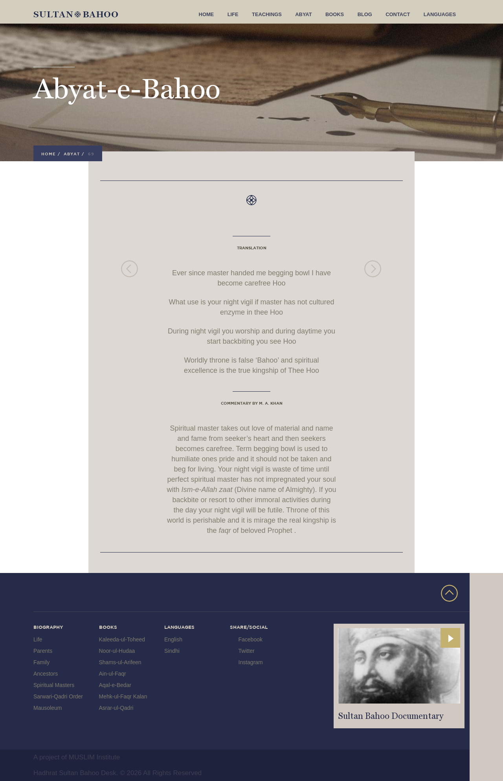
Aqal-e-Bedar (115, 685)
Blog (369, 15)
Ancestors (45, 673)
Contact (400, 15)
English (173, 639)
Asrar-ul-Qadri (116, 708)
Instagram (251, 662)
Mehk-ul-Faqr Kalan (123, 696)
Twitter (247, 651)
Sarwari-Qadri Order (58, 696)
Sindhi (172, 651)
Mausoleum (47, 708)
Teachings (275, 15)
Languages (441, 15)
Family (41, 662)
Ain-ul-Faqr (112, 673)
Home (217, 15)
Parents (42, 651)
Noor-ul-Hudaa (117, 651)
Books (340, 15)
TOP (449, 593)
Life (242, 15)
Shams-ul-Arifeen (120, 662)
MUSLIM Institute (94, 757)
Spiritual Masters (53, 685)
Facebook (251, 639)
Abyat (310, 15)
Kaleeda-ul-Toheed (122, 639)
